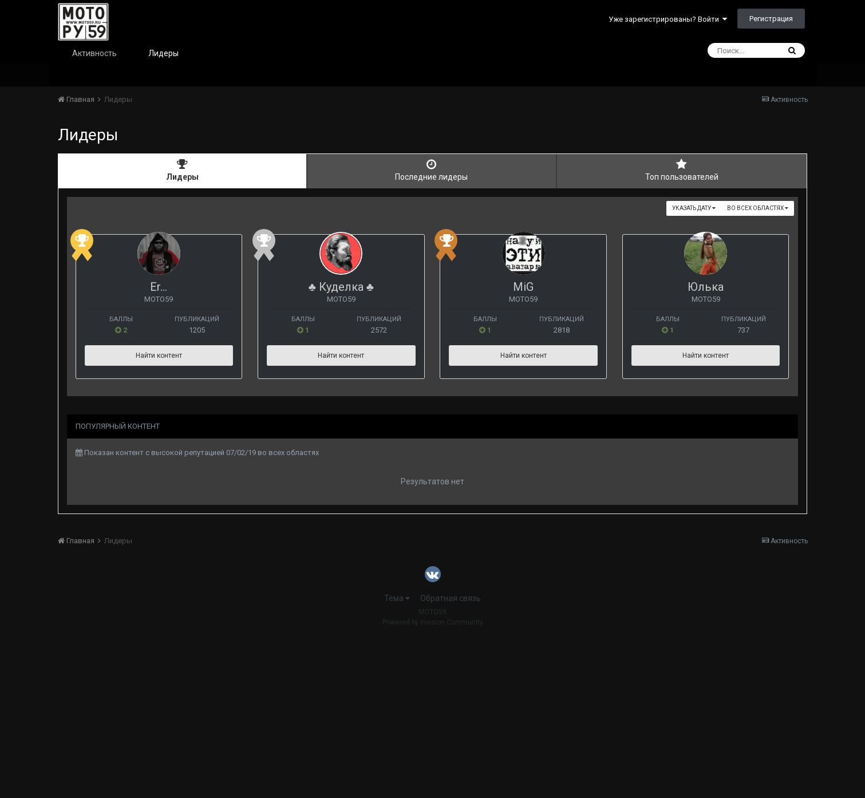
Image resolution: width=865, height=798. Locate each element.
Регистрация (771, 18)
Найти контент (189, 355)
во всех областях (757, 208)
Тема (397, 757)
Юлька (189, 446)
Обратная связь (450, 757)
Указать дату (694, 208)
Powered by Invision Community (432, 781)
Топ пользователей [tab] (682, 170)
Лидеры (163, 53)
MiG (675, 287)
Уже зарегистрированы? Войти (668, 19)
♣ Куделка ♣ (432, 287)
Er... (189, 287)
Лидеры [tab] (182, 170)
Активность (94, 53)
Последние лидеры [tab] (431, 170)
